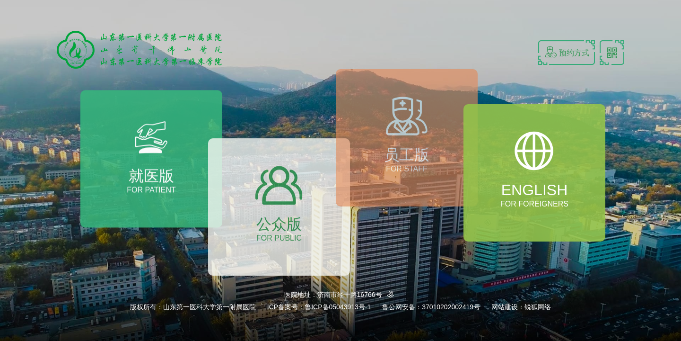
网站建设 (504, 307)
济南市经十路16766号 (357, 294)
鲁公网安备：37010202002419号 (431, 307)
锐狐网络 (537, 307)
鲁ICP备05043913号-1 (338, 307)
